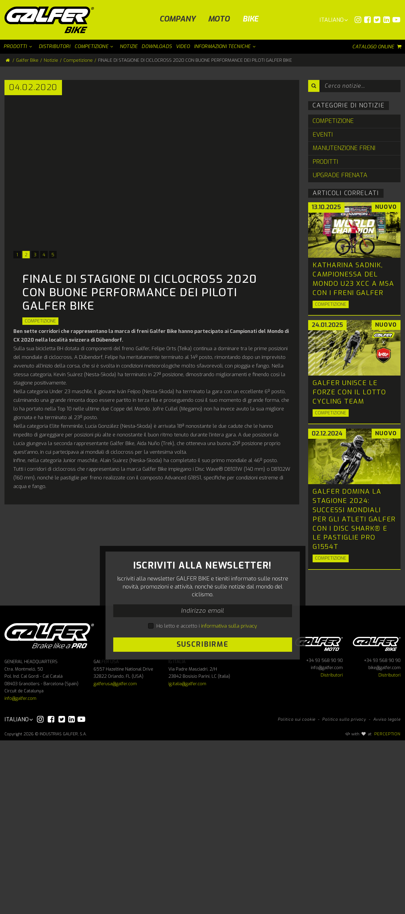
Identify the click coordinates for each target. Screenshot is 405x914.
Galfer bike (377, 817)
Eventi (323, 135)
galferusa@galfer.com (115, 857)
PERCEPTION (387, 907)
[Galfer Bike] (51, 20)
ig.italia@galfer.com (187, 857)
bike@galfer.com (384, 841)
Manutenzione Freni (344, 148)
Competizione (40, 321)
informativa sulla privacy (229, 712)
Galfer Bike (27, 60)
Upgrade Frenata (340, 175)
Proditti (325, 162)
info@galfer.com (20, 872)
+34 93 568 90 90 (324, 834)
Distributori (332, 849)
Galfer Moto (319, 817)
